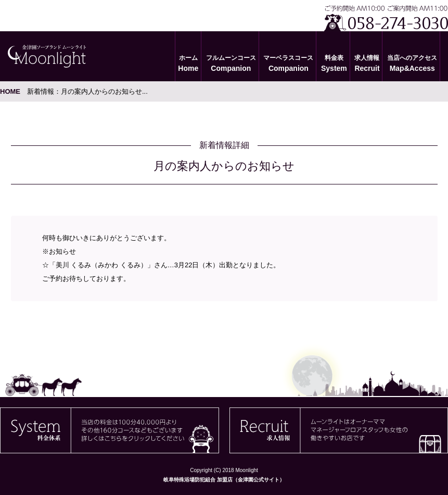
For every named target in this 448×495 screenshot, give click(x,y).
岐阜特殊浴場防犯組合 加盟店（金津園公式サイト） (224, 479)
